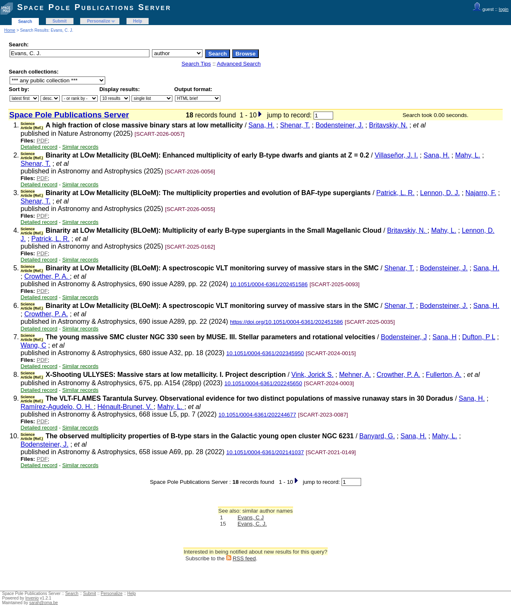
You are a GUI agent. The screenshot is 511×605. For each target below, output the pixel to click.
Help (137, 21)
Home (9, 30)
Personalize (98, 21)
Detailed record (38, 147)
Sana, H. (261, 125)
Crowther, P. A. (47, 276)
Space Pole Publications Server (94, 7)
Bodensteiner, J (404, 337)
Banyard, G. (377, 436)
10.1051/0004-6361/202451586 (269, 284)
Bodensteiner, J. (340, 125)
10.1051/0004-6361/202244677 (257, 415)
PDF (42, 140)
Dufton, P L (478, 337)
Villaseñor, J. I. (396, 155)
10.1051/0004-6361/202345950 (265, 353)
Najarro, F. (480, 192)
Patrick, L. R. (395, 192)
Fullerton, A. (443, 374)
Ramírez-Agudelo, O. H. (57, 406)
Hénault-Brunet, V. (125, 406)
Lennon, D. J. (440, 192)
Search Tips (196, 64)
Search (25, 21)
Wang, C (33, 345)
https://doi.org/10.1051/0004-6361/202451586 (286, 322)
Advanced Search (239, 64)
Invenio (32, 598)
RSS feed (244, 558)
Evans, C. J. (252, 524)
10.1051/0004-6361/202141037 (265, 452)
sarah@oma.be (43, 602)
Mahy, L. (467, 155)
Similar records (80, 147)
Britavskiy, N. (388, 125)
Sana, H (445, 337)
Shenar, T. (295, 125)
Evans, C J (251, 517)
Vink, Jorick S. (312, 374)
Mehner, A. (355, 374)
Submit (60, 21)
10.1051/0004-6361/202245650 (263, 383)
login (503, 9)
